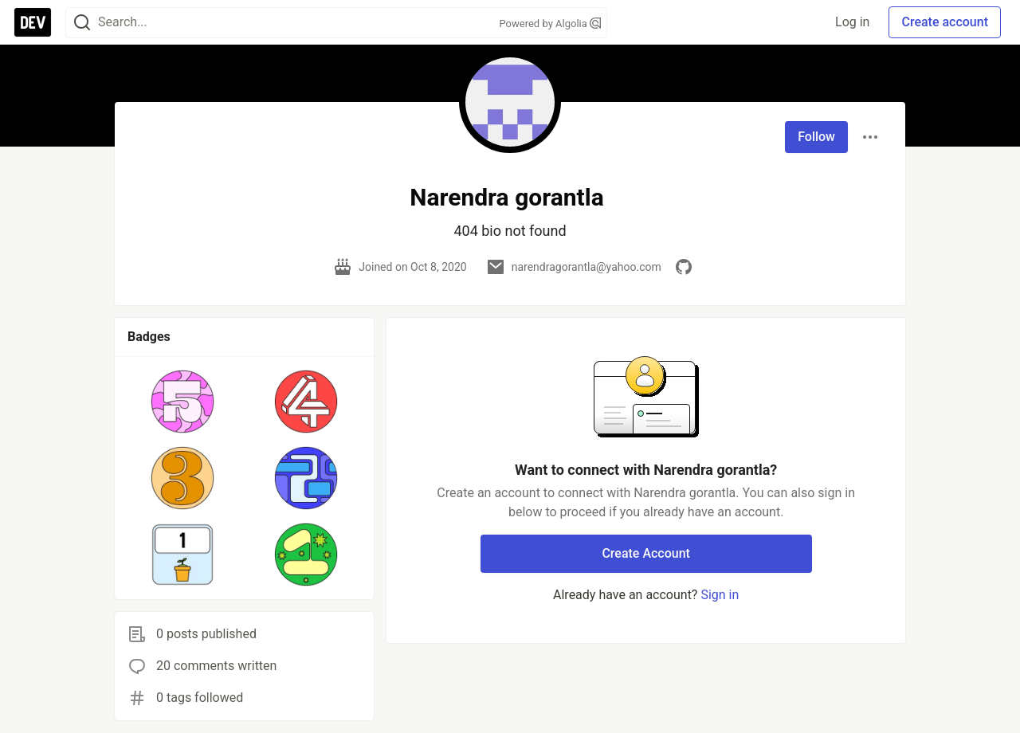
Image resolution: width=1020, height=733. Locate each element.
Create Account (646, 553)
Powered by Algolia (550, 23)
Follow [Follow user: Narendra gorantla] (816, 136)
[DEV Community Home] (33, 22)
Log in (852, 21)
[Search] (82, 22)
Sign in (719, 594)
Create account (944, 21)
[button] (183, 401)
